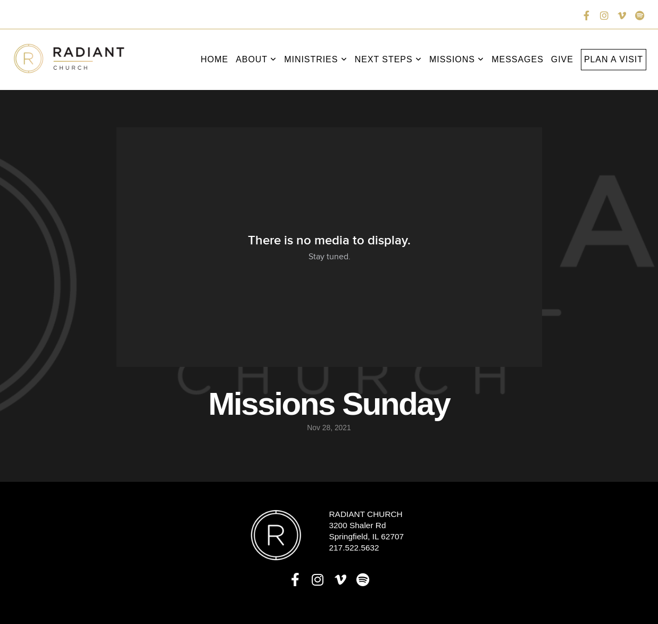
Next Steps (388, 59)
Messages (518, 59)
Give (562, 59)
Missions (456, 59)
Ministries (315, 59)
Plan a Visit (613, 59)
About (256, 59)
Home (214, 59)
